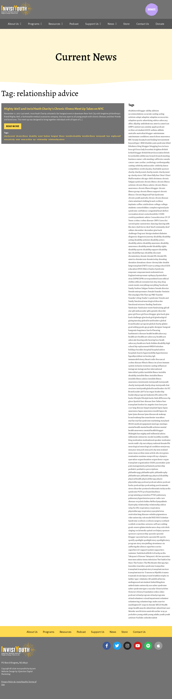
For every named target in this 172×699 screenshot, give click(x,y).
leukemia (150, 395)
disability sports (135, 250)
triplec (164, 576)
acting (161, 114)
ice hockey (147, 356)
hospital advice (158, 350)
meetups (163, 424)
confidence (143, 211)
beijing (154, 140)
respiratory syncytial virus (152, 511)
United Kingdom (157, 582)
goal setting (133, 327)
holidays (132, 350)
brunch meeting (163, 156)
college (157, 204)
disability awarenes (151, 243)
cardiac (142, 162)
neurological (134, 447)
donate (143, 256)
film (142, 295)
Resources (56, 24)
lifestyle (137, 398)
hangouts (132, 330)
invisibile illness (151, 372)
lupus (160, 408)
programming (134, 495)
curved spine (133, 224)
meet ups (155, 424)
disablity (149, 253)
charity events (152, 172)
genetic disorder (158, 311)
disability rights (159, 246)
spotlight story (150, 540)
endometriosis (156, 272)
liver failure (157, 401)
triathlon (157, 576)
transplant (132, 569)
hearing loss (153, 340)
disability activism (142, 240)
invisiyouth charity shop (145, 385)
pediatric (132, 469)
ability (148, 111)
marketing (155, 421)
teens (145, 560)
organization (143, 463)
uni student (145, 582)
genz (130, 314)
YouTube (140, 618)
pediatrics (141, 469)
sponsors (132, 534)
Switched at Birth (144, 553)
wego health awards (137, 608)
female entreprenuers (138, 291)
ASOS (147, 130)
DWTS (145, 266)
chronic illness (22, 136)
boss (166, 146)
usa (150, 585)
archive (131, 130)
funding (149, 304)
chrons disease (161, 198)
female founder (155, 291)
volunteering (134, 602)
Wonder (131, 611)
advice (156, 120)
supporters (159, 550)
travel (150, 576)
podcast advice (155, 482)
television (152, 560)
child (150, 178)
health (149, 333)
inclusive (139, 366)
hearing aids (142, 340)
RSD (154, 518)
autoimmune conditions (138, 136)
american (165, 124)
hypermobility (149, 353)
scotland (165, 521)
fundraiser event (145, 308)
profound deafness (151, 492)
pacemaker (161, 463)
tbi (157, 556)
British (165, 149)
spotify (131, 540)
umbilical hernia (158, 579)
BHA (143, 143)
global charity (155, 324)
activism (132, 117)
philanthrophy (161, 472)
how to (140, 353)
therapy (161, 563)
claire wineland (135, 201)
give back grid (148, 317)
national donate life (161, 443)
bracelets (149, 149)
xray (163, 611)
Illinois (145, 363)
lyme (130, 414)
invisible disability (73, 136)
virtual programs (157, 595)
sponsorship (142, 534)
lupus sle (163, 411)
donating (163, 259)
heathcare (141, 343)
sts (163, 543)
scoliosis (142, 521)
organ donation (144, 459)
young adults (153, 614)
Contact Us (142, 23)
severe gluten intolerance (145, 527)
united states (134, 585)
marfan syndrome (143, 421)
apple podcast (158, 127)
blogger (145, 146)
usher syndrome (160, 585)
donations (141, 262)
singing (131, 530)
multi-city (138, 443)
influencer (162, 366)
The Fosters (138, 563)
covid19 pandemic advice (139, 217)
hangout (54, 136)
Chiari (162, 175)
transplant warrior (136, 572)
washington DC (135, 605)
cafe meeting (148, 159)
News (112, 24)
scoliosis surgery (153, 521)
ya (166, 611)
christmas (157, 178)
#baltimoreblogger (137, 111)
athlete (161, 130)
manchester (150, 417)
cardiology (151, 162)
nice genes (164, 453)
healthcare (133, 337)
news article (150, 453)
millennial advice (158, 434)
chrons (152, 198)
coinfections (148, 204)
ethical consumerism (144, 282)
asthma (154, 130)
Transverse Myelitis (153, 572)
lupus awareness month (148, 411)
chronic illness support (150, 191)
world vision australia (145, 611)
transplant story (145, 569)
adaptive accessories (159, 117)
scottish (131, 524)
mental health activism (150, 427)
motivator (166, 440)
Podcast (73, 23)
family (131, 288)
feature (151, 288)
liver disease (145, 401)
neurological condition (150, 447)
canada (166, 159)
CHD (144, 175)
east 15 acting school (157, 266)
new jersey (165, 447)
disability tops (138, 253)
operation (132, 459)
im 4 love (158, 363)
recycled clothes (143, 501)
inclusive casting (150, 366)
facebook (163, 285)
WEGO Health (161, 605)
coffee (139, 204)
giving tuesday (134, 321)
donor (149, 262)
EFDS (140, 269)
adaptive (145, 117)
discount (157, 253)
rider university (135, 518)
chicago (144, 178)
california (158, 159)
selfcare (157, 524)
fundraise (157, 304)
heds (148, 343)
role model (147, 518)
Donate (160, 23)
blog (139, 146)
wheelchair (151, 608)
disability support (151, 250)
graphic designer (154, 327)
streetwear (157, 543)
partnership (160, 466)
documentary (134, 256)
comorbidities (142, 208)
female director (162, 288)
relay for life (133, 508)
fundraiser (133, 308)
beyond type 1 (134, 143)
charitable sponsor (160, 169)
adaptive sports (135, 120)
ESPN (135, 279)
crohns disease (146, 220)
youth (162, 614)
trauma (165, 572)
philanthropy (146, 476)
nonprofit (151, 456)
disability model (145, 246)
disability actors (157, 240)
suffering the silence (137, 547)
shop (158, 527)
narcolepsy (148, 443)
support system (147, 550)
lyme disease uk (151, 414)
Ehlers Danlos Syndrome (153, 269)
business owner (135, 159)
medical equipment (142, 424)
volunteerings (146, 602)
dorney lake (157, 262)
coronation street (136, 214)
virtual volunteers (136, 598)
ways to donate (148, 605)
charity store (136, 175)
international (156, 369)
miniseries (142, 437)
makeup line (139, 417)
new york (140, 450)
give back (161, 314)
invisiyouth (100, 136)
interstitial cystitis (136, 372)
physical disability (160, 476)
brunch (152, 156)
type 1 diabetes (141, 579)
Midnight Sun (134, 434)
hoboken (159, 346)
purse (152, 498)
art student (140, 130)
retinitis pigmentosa (158, 514)
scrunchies (140, 524)
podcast (145, 482)
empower (132, 272)
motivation (137, 440)
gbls (149, 311)
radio (158, 498)
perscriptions (152, 469)
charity (131, 172)
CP (166, 217)
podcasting (150, 485)
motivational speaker (152, 440)
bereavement (163, 140)
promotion (146, 495)
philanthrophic (147, 472)
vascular (152, 589)
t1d (153, 553)
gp (146, 327)
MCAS (131, 424)
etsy (155, 282)
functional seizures (136, 304)
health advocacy (159, 333)
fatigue (144, 288)
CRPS (156, 220)
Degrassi (141, 233)
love (108, 136)
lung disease (138, 408)
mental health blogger (153, 430)
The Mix (147, 563)
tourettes (132, 566)
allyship (136, 124)
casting (131, 166)
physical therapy (149, 479)
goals (141, 327)
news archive (26, 139)
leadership (159, 392)
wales (155, 602)
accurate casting (151, 114)
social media (140, 530)
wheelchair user (163, 608)
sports (163, 537)
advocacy (163, 120)
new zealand (162, 450)
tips (167, 563)
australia (132, 133)
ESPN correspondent (147, 279)
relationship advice (56, 139)
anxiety (148, 127)
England (132, 275)
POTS (140, 492)
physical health (134, 479)
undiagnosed (134, 582)
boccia (161, 146)
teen (130, 560)
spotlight (139, 540)
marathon (160, 417)
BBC (130, 140)
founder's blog (134, 298)
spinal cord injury (154, 530)
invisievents (143, 382)
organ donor (157, 459)
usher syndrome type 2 (138, 589)
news (18, 139)
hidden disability (158, 343)
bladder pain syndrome (155, 143)
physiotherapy (134, 482)
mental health (134, 427)
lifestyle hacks (147, 398)
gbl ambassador (139, 311)
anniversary (139, 127)
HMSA (152, 346)
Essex (159, 279)
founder (159, 295)
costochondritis (151, 214)
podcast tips (139, 485)
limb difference (161, 398)
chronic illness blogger (148, 188)
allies (130, 124)
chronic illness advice (145, 185)
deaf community (158, 227)
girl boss (137, 314)
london (141, 405)
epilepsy (152, 275)
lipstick (137, 401)
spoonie (152, 534)
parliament (149, 466)
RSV (158, 518)
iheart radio (150, 359)
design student (152, 233)
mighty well (116, 136)
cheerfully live (153, 175)
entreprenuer (142, 275)
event (40, 136)
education (132, 269)
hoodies (140, 350)
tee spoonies (164, 556)
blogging (154, 146)
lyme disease (138, 414)
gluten (164, 324)
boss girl (132, 149)
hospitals (132, 353)
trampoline (159, 566)
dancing (154, 224)
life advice (159, 395)
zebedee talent (150, 618)
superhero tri (134, 550)
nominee (142, 456)
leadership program (137, 395)
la (145, 392)
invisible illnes (143, 375)
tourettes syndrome (145, 566)
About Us (14, 24)
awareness (165, 136)
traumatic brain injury (137, 576)
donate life (152, 256)
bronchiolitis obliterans (138, 156)
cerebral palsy (145, 169)
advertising (148, 120)
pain (168, 463)
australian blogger (145, 133)
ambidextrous (147, 124)
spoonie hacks (142, 537)
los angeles (150, 405)
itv (166, 388)
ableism (155, 111)
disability (33, 136)
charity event (9, 136)
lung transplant (150, 408)
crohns (137, 220)
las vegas (150, 392)
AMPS (131, 127)
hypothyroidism (135, 356)
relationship (42, 139)
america (157, 124)
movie (131, 443)
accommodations (136, 114)
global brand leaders (150, 321)
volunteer (164, 598)
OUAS (152, 463)
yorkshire (132, 614)
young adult (142, 614)
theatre (154, 563)
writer (157, 611)
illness (62, 136)
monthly (157, 437)
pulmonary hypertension (139, 498)
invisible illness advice (138, 379)
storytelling (147, 543)
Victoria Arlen (162, 589)
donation (132, 262)
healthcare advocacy (147, 337)
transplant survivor (160, 569)
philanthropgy (134, 472)
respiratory (144, 508)
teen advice (138, 560)
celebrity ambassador (144, 166)
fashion (47, 136)
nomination (133, 456)
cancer (131, 162)
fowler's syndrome (150, 298)
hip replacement (142, 346)
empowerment (143, 272)
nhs (157, 453)
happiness (141, 330)
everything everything (149, 285)
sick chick (165, 527)
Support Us (93, 24)
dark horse (141, 227)
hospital (147, 350)
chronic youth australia (138, 198)
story (139, 543)
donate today (152, 259)
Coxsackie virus (157, 217)
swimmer (132, 553)
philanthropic (134, 476)
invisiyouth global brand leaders (150, 388)
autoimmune (158, 133)
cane (137, 162)
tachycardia (160, 553)
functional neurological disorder (148, 301)
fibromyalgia (134, 295)
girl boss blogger (148, 314)
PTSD (153, 495)
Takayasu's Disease (136, 556)
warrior (161, 602)
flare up (147, 295)
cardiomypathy (163, 162)
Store (126, 23)
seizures (149, 524)
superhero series (153, 547)
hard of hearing (153, 330)
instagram (132, 369)
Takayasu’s (150, 556)
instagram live (144, 369)
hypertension (162, 353)
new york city (9, 139)
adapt (138, 117)
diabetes (163, 233)
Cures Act (163, 220)
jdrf (142, 392)
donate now (141, 259)
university (144, 585)
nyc (34, 139)
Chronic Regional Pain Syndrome (149, 195)
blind (168, 143)
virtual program (143, 595)
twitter (131, 579)
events (136, 285)
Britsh (166, 153)
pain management (136, 466)
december (139, 230)
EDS (168, 266)
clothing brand (148, 201)
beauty (135, 140)
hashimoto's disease (137, 333)
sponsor (166, 530)
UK (149, 579)
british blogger (135, 153)
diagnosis (132, 237)
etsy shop (162, 282)
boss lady (140, 149)
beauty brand (144, 140)
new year (132, 450)
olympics (163, 456)
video (156, 592)
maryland (165, 421)
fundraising (158, 308)
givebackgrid (160, 317)
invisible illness (88, 136)
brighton (158, 149)
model (150, 437)
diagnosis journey (145, 237)
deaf (148, 227)
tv (168, 576)
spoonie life (154, 537)
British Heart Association (153, 153)
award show (154, 136)
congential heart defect (158, 211)
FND (153, 295)
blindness (132, 146)
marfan (131, 421)
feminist (165, 291)
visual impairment (152, 598)
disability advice (135, 243)
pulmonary (161, 495)
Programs (35, 24)
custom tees (145, 224)
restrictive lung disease (138, 514)
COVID (161, 214)
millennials (133, 437)
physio (159, 479)
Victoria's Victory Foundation (141, 592)
